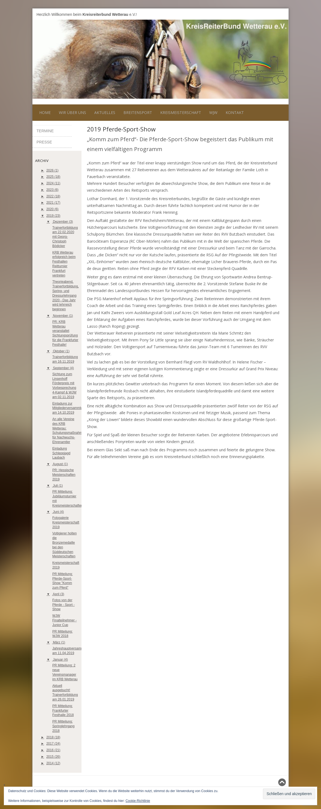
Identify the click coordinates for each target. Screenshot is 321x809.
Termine (45, 131)
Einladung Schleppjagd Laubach (61, 453)
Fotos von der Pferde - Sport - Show (63, 604)
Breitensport (137, 112)
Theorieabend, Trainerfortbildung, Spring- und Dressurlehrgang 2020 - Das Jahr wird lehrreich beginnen (65, 295)
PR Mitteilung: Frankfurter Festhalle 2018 (63, 710)
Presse (44, 142)
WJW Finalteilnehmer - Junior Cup (64, 620)
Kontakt (235, 112)
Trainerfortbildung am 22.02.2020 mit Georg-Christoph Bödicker (65, 237)
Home (45, 112)
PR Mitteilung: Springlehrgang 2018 (63, 726)
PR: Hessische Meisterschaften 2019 (63, 474)
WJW (213, 112)
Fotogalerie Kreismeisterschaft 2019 (65, 522)
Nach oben (274, 782)
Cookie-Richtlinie (138, 801)
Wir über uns (72, 112)
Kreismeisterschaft (180, 112)
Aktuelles (104, 112)
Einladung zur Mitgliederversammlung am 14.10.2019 (69, 408)
